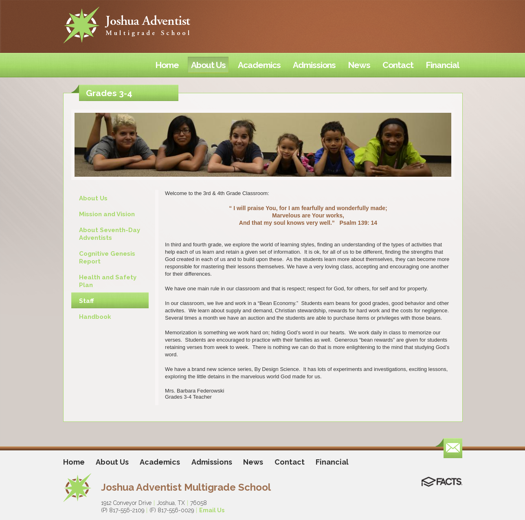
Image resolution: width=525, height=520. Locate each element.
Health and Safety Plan (107, 281)
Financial (332, 462)
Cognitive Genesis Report (107, 257)
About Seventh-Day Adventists (109, 233)
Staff (86, 301)
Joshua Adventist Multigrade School (186, 487)
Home (74, 462)
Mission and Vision (107, 214)
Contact (290, 462)
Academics (160, 462)
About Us (93, 198)
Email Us (211, 510)
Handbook (95, 316)
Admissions (211, 462)
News (253, 462)
